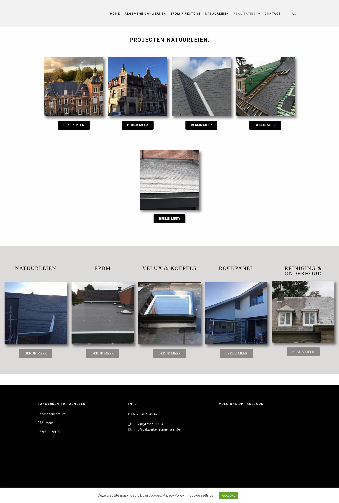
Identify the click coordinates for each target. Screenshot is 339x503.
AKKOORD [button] (229, 495)
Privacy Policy (174, 495)
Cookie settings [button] (201, 495)
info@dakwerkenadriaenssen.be (154, 429)
